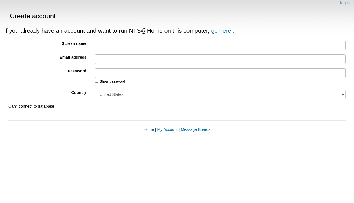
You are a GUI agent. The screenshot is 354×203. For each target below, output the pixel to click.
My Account (167, 129)
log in (345, 3)
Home (149, 129)
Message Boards (195, 129)
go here (222, 30)
